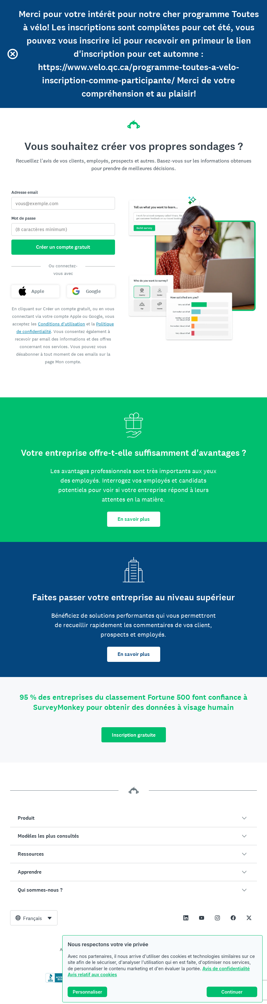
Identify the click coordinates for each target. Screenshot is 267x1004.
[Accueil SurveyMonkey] (133, 122)
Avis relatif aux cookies (92, 975)
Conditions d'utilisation (61, 324)
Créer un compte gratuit (63, 247)
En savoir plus (134, 519)
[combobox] (34, 917)
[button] (133, 818)
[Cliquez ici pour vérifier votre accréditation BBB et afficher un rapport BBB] (59, 981)
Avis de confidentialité (226, 969)
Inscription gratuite (133, 735)
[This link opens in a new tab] (186, 918)
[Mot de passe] (63, 229)
